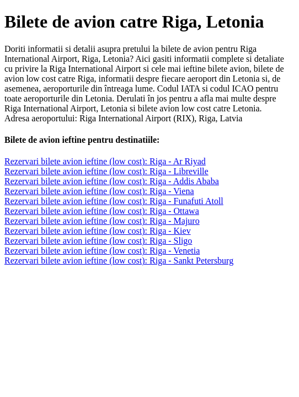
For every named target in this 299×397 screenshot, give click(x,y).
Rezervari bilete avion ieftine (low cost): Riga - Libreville (106, 171)
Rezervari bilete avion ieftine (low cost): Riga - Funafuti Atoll (113, 201)
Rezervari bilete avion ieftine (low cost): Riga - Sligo (98, 240)
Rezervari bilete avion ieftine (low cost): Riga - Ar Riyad (105, 161)
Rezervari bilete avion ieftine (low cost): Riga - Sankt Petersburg (118, 260)
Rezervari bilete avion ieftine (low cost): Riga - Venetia (102, 250)
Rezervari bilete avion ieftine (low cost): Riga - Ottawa (101, 211)
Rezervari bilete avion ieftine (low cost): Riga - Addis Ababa (111, 181)
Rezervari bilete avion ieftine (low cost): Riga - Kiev (97, 230)
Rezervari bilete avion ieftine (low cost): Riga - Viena (99, 191)
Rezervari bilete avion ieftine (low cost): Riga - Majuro (102, 221)
